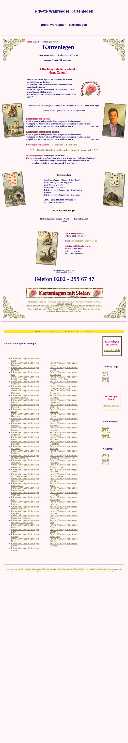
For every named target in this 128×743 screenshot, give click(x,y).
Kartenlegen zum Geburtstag (85, 568)
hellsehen (75, 307)
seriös (44, 309)
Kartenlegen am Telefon (114, 571)
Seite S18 (106, 437)
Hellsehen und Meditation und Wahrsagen (63, 571)
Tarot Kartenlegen (71, 568)
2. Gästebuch (71, 145)
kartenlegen (90, 305)
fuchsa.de (88, 302)
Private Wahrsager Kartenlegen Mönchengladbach (25, 475)
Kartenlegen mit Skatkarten (26, 571)
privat (28, 305)
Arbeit (94, 309)
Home (35, 331)
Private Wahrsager (67, 569)
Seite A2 (105, 457)
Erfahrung (67, 307)
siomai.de (97, 302)
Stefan (75, 309)
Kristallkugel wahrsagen (38, 568)
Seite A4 (105, 462)
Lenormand (50, 307)
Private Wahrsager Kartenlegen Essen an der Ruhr (25, 396)
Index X (105, 373)
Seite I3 (105, 430)
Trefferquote (54, 305)
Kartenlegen (32, 302)
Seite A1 (105, 455)
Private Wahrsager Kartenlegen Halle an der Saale (25, 507)
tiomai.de (60, 304)
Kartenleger (35, 305)
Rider (50, 309)
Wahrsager (45, 305)
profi (81, 307)
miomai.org (61, 302)
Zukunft (55, 309)
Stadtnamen (60, 568)
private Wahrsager (11, 569)
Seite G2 (105, 427)
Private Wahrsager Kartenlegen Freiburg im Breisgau (25, 517)
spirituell (78, 311)
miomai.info (52, 302)
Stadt (70, 309)
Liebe (68, 305)
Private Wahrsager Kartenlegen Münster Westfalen (25, 456)
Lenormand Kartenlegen (102, 568)
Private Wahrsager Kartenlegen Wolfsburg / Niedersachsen (64, 456)
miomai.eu (71, 302)
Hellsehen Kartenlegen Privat (40, 569)
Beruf (90, 309)
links (61, 307)
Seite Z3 (105, 382)
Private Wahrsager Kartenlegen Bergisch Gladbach (64, 507)
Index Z (105, 375)
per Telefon (70, 311)
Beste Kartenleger (55, 569)
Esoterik (31, 309)
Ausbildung (51, 311)
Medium (62, 305)
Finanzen (99, 305)
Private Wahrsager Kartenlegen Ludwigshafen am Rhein (64, 387)
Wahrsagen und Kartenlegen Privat (87, 571)
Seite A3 (105, 459)
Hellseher (74, 305)
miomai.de (79, 302)
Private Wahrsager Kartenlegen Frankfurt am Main (25, 378)
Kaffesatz (38, 309)
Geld (99, 309)
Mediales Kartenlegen (24, 569)
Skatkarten (63, 309)
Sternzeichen (102, 571)
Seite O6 (105, 434)
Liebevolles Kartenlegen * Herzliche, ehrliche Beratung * (105, 569)
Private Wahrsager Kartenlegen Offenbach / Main (64, 466)
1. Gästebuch (57, 145)
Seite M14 (106, 432)
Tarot (85, 309)
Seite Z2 (105, 380)
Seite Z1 (105, 377)
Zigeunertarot (60, 311)
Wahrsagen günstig (24, 568)
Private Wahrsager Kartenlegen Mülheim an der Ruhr (64, 378)
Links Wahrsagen (51, 568)
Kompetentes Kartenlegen (42, 571)
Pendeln (82, 305)
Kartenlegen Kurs (11, 571)
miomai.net (42, 302)
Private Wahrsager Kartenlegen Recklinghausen (64, 475)
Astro (80, 309)
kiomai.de (68, 304)
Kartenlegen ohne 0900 (81, 569)
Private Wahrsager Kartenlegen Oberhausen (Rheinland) (25, 521)
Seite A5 (105, 464)
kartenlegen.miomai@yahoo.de (84, 241)
